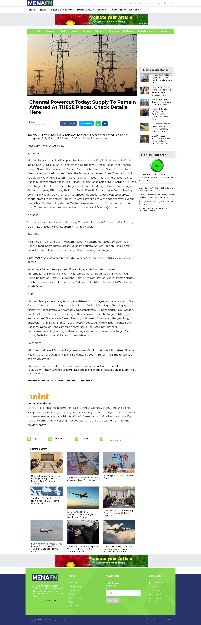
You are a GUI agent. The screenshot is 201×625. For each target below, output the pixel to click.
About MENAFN (76, 598)
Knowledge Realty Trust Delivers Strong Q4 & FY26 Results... (161, 102)
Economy (114, 31)
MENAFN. (47, 620)
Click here (50, 600)
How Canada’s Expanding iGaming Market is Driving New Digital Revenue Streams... (157, 196)
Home (32, 10)
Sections (134, 10)
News (43, 10)
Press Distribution (61, 10)
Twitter (154, 586)
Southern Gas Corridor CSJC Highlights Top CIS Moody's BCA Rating (45, 501)
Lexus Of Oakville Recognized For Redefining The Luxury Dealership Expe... (160, 114)
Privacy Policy (75, 586)
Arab (63, 31)
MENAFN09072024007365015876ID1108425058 (59, 380)
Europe (50, 31)
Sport (162, 31)
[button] (164, 3)
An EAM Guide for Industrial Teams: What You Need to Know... (155, 209)
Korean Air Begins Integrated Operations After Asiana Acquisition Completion (118, 549)
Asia (74, 31)
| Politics (98, 31)
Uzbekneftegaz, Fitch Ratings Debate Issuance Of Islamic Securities (118, 513)
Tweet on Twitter (86, 123)
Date (32, 122)
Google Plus (157, 590)
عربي (157, 3)
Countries (118, 10)
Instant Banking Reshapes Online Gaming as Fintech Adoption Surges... (157, 189)
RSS (153, 602)
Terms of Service (76, 583)
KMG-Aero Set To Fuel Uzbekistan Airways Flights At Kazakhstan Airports (82, 514)
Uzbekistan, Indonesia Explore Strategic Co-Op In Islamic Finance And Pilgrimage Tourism (46, 480)
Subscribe (112, 600)
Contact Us (74, 590)
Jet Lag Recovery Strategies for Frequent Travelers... (156, 202)
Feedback (73, 606)
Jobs (71, 602)
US (35, 31)
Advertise (73, 594)
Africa (86, 31)
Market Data (84, 10)
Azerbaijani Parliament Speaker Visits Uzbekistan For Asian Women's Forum (83, 549)
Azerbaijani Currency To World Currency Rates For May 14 (83, 479)
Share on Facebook (69, 123)
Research (102, 10)
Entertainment (142, 31)
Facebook (156, 583)
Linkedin (155, 598)
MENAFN (34, 134)
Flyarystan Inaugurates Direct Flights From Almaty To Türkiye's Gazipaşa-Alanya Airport (46, 548)
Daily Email (156, 594)
